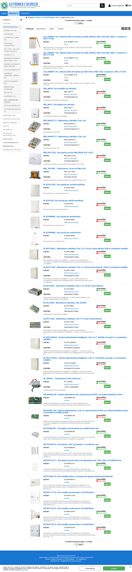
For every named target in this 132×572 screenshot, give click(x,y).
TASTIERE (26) (8, 34)
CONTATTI (25, 13)
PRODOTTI (13, 13)
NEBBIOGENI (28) (8, 146)
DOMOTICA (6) (7, 139)
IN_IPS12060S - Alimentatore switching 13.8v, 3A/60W (64, 303)
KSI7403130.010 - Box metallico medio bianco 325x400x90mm (68, 508)
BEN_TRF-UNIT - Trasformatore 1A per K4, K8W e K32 (64, 169)
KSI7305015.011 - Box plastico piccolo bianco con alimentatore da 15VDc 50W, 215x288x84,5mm (82, 460)
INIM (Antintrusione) (71, 190)
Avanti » (80, 23)
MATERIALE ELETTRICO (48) (11, 150)
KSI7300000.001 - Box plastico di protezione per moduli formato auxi (71, 428)
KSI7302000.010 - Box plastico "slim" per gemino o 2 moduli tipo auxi (70, 444)
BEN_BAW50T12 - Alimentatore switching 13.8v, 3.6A (64, 137)
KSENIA (67, 400)
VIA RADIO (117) (9, 55)
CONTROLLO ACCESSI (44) (11, 119)
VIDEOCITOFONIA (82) (10, 122)
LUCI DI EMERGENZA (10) (10, 142)
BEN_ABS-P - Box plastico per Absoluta (58, 105)
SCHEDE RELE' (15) (9, 96)
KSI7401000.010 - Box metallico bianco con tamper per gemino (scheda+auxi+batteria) (78, 476)
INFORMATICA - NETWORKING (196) (9, 134)
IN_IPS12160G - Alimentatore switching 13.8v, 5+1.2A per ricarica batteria (72, 319)
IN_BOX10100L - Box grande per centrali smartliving (64, 185)
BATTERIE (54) (7, 129)
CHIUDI (130, 567)
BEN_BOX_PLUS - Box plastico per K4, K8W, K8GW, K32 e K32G (68, 153)
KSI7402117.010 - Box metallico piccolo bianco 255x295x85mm (68, 492)
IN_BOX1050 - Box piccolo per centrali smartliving (63, 201)
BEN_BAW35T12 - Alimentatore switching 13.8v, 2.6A (64, 121)
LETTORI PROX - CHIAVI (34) (11, 39)
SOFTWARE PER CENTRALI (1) (12, 110)
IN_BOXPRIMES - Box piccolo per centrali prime (62, 233)
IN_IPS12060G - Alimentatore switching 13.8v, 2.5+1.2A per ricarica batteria (73, 286)
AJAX (66, 44)
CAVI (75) (6, 126)
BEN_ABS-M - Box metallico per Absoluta (59, 89)
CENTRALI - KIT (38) (10, 30)
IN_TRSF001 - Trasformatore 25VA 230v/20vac (62, 378)
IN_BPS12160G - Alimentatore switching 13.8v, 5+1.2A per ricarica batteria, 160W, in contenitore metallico (85, 267)
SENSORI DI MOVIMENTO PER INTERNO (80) (12, 65)
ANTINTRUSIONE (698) (10, 27)
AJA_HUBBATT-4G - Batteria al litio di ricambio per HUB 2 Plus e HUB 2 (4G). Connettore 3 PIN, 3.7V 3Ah (84, 72)
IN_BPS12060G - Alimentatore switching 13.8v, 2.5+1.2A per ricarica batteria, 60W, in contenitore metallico (85, 249)
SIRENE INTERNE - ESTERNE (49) (9, 88)
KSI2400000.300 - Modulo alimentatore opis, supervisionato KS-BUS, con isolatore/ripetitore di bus (82, 394)
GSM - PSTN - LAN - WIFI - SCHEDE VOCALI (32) (12, 50)
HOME (4, 13)
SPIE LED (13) (8, 92)
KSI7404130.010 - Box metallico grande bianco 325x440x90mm (68, 524)
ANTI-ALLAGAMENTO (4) (12, 70)
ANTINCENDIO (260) (9, 115)
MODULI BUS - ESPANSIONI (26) (9, 44)
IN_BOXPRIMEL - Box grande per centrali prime (61, 217)
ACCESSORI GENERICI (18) (12, 105)
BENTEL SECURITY (70, 94)
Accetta (114, 568)
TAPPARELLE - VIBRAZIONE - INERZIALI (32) (11, 75)
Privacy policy (24, 569)
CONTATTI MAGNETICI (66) (11, 82)
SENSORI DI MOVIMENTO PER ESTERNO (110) (12, 59)
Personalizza (90, 568)
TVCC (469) (6, 23)
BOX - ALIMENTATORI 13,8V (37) (11, 101)
